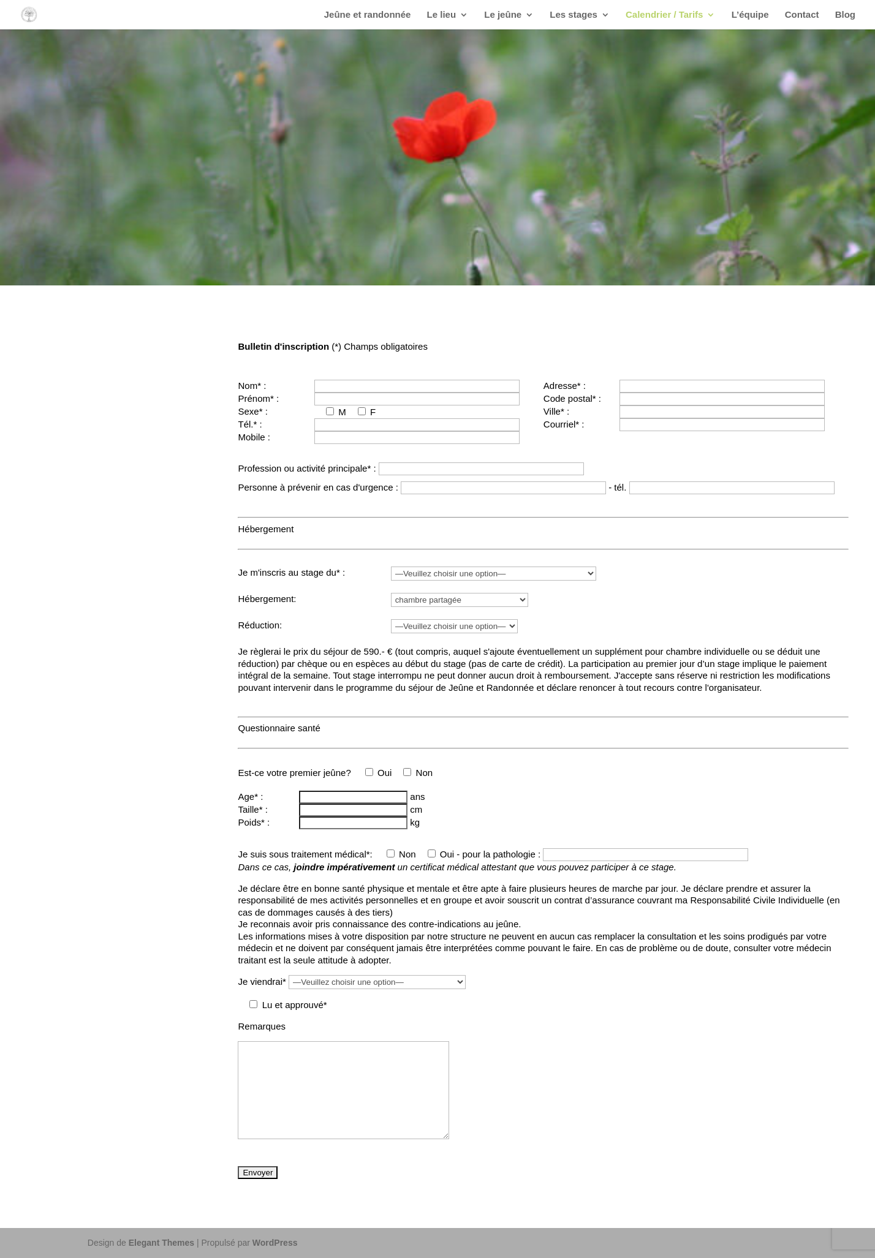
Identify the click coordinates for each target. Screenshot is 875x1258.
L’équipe (750, 15)
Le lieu (441, 15)
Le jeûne (502, 15)
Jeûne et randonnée (367, 15)
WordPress (275, 1243)
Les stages (573, 15)
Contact (802, 15)
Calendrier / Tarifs (664, 15)
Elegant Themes (161, 1243)
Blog (845, 15)
